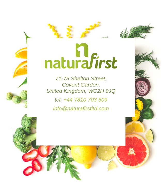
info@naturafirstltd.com (81, 108)
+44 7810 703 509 (85, 100)
